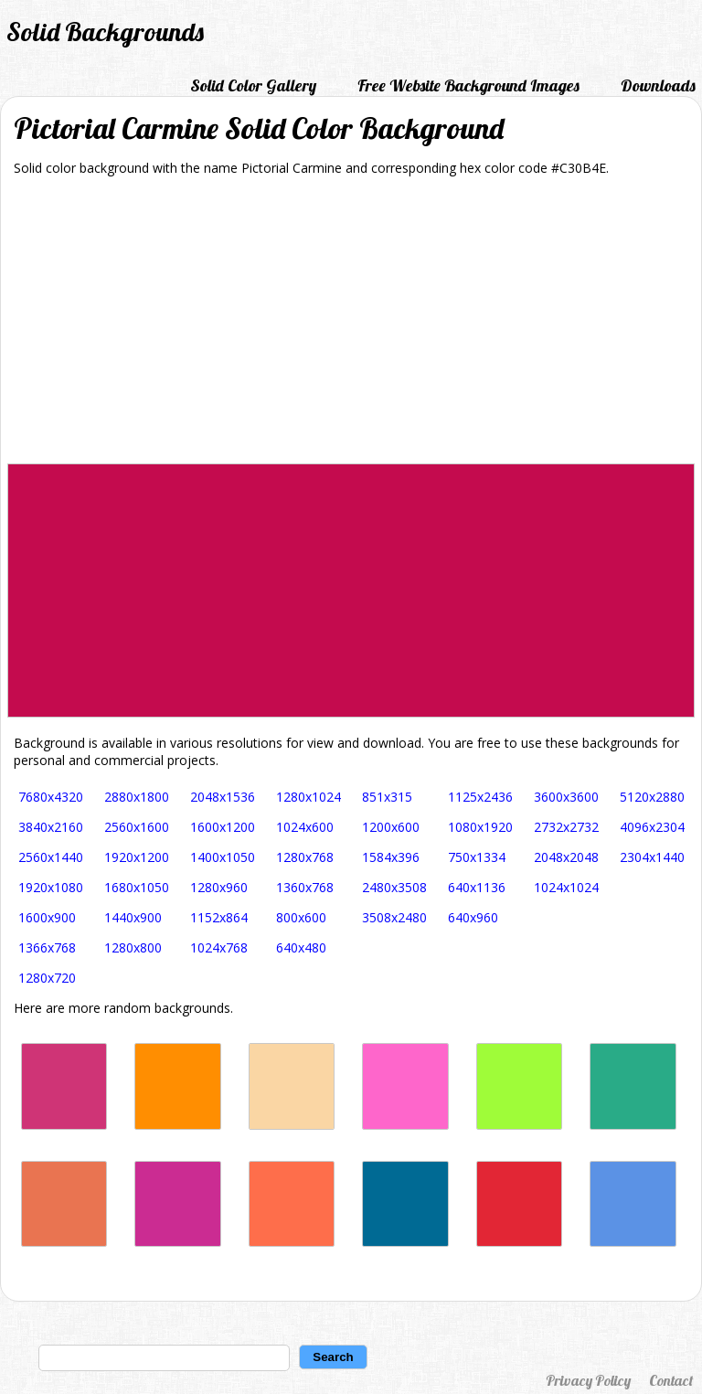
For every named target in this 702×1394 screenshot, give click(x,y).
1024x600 (305, 826)
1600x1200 (222, 826)
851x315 (387, 796)
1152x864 (219, 917)
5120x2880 (652, 796)
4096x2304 (652, 826)
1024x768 (219, 947)
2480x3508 (394, 887)
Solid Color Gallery (253, 85)
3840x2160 (50, 826)
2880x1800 (136, 796)
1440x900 (133, 917)
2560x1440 (50, 857)
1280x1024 (308, 796)
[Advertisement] (351, 326)
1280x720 (47, 977)
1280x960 (219, 887)
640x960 (473, 917)
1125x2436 (480, 796)
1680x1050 (136, 887)
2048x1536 (222, 796)
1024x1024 (566, 887)
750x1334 (476, 857)
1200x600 (391, 826)
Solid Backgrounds (105, 32)
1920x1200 (136, 857)
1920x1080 (50, 887)
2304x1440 (652, 857)
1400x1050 (222, 857)
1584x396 (391, 857)
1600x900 (47, 917)
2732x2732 (566, 826)
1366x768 (47, 947)
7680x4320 (50, 796)
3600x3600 (566, 796)
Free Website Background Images (468, 85)
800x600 (301, 917)
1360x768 (305, 887)
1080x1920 (480, 826)
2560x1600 (136, 826)
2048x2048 (566, 857)
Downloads (658, 85)
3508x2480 (394, 917)
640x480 (301, 947)
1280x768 (305, 857)
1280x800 (133, 947)
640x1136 (476, 887)
